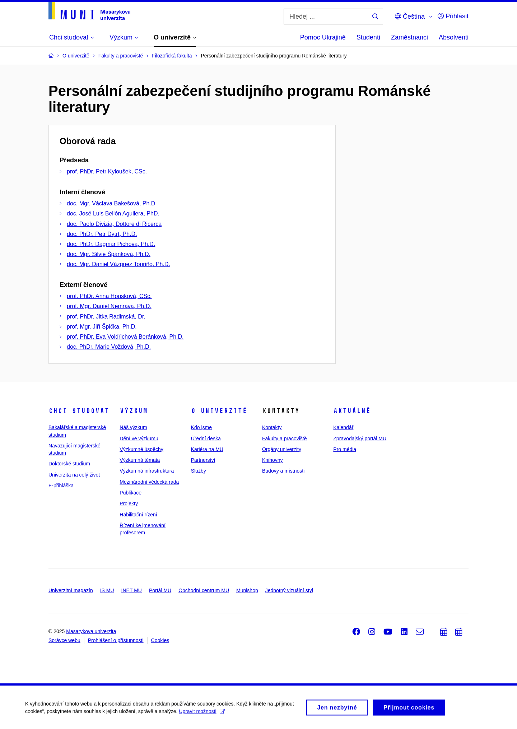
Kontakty (271, 427)
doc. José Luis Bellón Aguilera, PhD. (113, 213)
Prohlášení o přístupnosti (116, 640)
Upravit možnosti (201, 714)
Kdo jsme (201, 427)
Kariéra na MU (207, 449)
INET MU (131, 590)
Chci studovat (78, 411)
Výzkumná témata (140, 460)
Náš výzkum (133, 427)
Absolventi (454, 37)
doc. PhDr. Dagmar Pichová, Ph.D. (111, 244)
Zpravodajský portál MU (359, 438)
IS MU (107, 590)
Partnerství (203, 460)
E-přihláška (61, 485)
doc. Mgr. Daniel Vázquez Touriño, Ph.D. (118, 264)
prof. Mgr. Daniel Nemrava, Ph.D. (109, 306)
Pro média (344, 449)
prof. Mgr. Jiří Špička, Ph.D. (102, 327)
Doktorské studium (69, 463)
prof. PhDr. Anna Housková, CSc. (109, 296)
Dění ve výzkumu (139, 438)
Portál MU (160, 590)
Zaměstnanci (409, 37)
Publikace (130, 493)
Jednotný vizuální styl (289, 590)
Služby (198, 471)
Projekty (129, 503)
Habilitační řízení (138, 514)
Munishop (247, 590)
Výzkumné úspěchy (141, 449)
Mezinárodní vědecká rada (149, 482)
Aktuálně (352, 411)
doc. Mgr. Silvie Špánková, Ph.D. (108, 254)
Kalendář (343, 427)
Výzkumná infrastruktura (147, 471)
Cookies (160, 640)
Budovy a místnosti (283, 471)
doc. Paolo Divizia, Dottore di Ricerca (114, 224)
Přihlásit (453, 16)
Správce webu (64, 640)
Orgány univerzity (281, 449)
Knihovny (272, 460)
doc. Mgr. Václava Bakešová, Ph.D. (112, 203)
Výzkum (134, 411)
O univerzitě (219, 411)
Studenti (368, 37)
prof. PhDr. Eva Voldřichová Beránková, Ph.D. (125, 337)
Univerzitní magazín (70, 590)
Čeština (410, 16)
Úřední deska (206, 438)
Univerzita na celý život (74, 475)
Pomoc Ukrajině (323, 37)
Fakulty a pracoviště (284, 438)
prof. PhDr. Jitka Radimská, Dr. (106, 317)
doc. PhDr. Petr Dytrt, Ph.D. (102, 234)
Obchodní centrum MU (203, 590)
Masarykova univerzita (91, 631)
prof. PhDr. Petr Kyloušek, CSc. (107, 171)
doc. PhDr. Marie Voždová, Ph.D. (109, 347)
